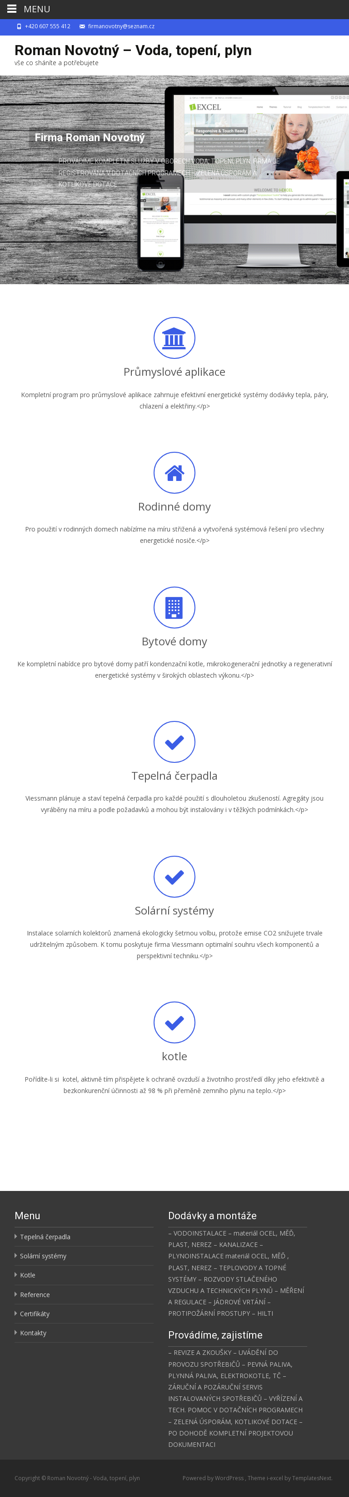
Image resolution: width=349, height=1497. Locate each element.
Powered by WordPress (214, 1478)
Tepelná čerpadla (45, 1236)
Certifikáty (35, 1313)
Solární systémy (43, 1256)
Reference (35, 1294)
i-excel (275, 1478)
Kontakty (33, 1332)
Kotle (27, 1275)
